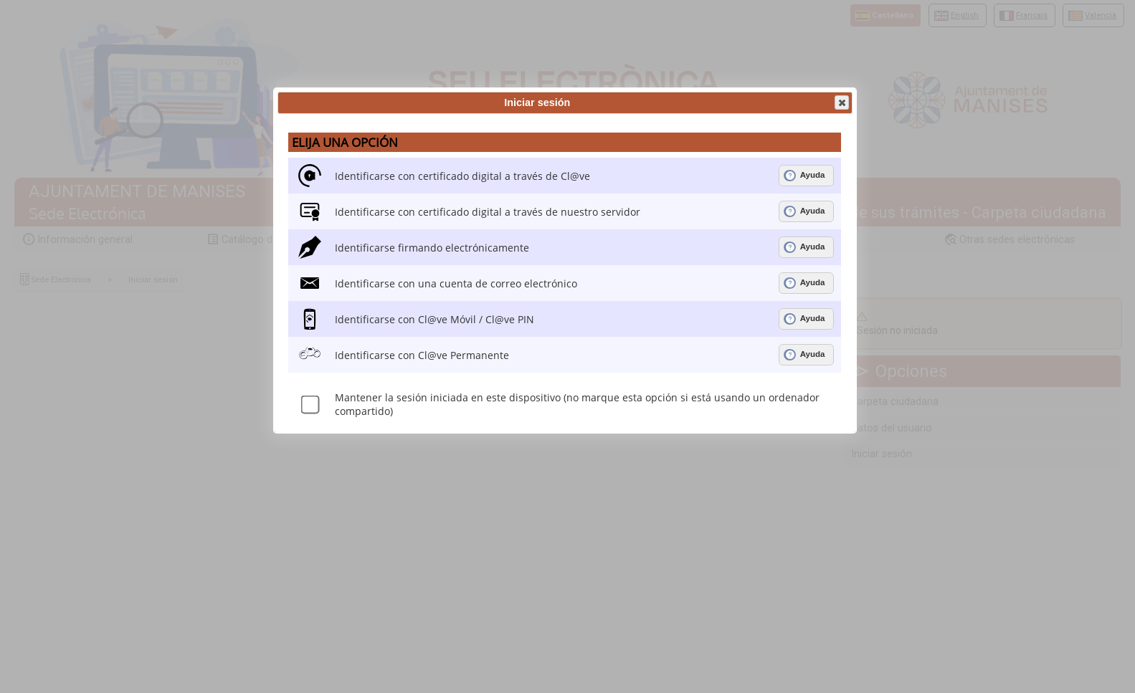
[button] (842, 102)
